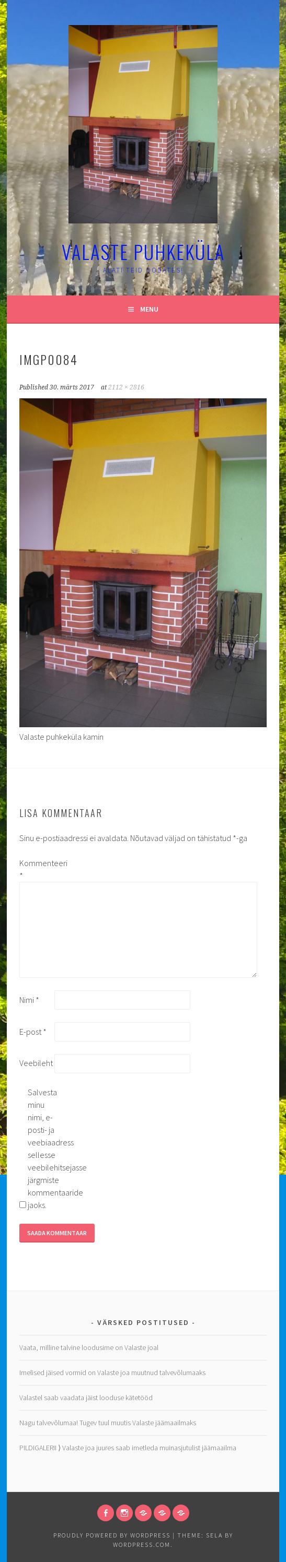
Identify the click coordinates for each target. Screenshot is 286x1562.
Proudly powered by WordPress (111, 1535)
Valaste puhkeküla (143, 251)
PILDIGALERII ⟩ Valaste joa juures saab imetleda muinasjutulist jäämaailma (127, 1447)
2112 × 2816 (126, 387)
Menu (149, 309)
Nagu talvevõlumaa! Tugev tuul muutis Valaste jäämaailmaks (107, 1422)
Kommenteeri (36, 869)
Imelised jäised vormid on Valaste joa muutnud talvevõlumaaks (112, 1372)
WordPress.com (141, 1544)
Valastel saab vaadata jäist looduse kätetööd (86, 1397)
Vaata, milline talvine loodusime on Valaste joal (88, 1347)
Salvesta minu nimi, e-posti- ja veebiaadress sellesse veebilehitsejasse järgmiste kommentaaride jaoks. (44, 1148)
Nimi (29, 1000)
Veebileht (36, 1063)
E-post (33, 1031)
